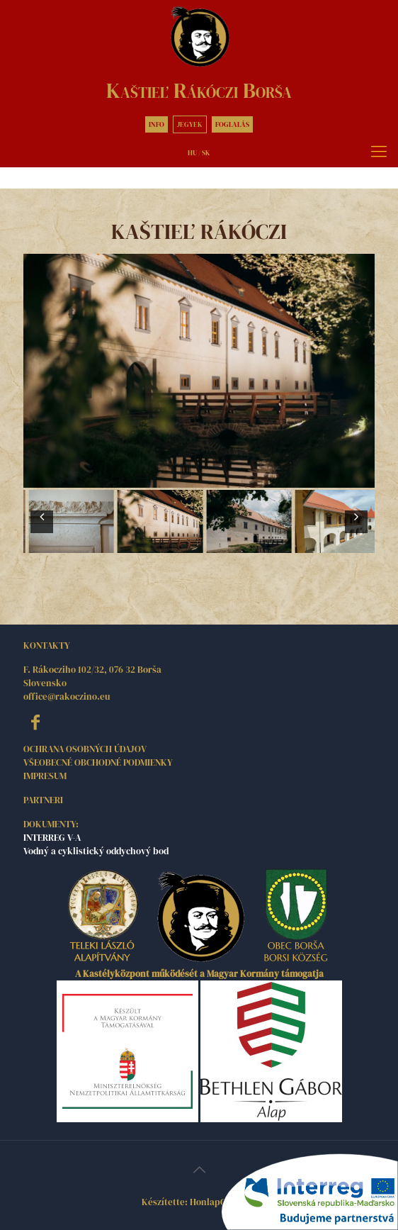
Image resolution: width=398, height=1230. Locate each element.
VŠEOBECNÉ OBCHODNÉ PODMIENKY (98, 762)
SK (206, 152)
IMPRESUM (45, 776)
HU (192, 152)
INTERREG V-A (52, 838)
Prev (41, 530)
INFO (156, 124)
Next (356, 530)
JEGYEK (190, 124)
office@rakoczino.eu (66, 697)
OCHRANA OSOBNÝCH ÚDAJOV (85, 749)
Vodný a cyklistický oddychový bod (96, 851)
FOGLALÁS (232, 124)
